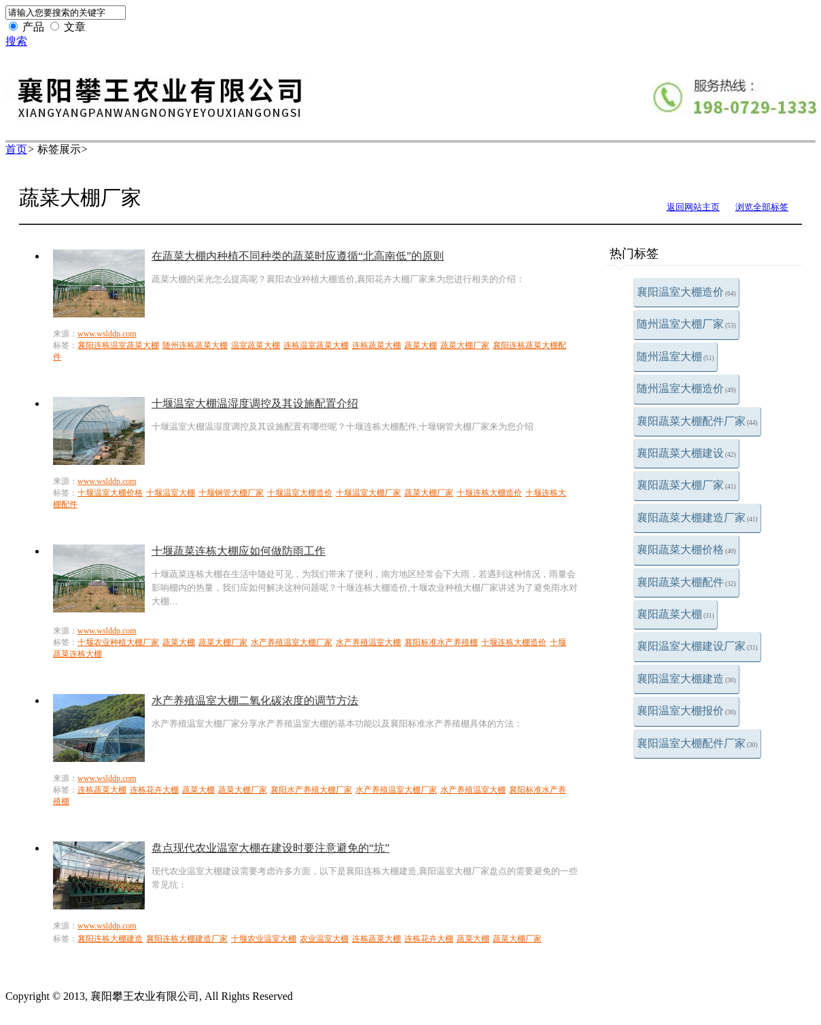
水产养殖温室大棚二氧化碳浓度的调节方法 (255, 700)
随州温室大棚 (675, 356)
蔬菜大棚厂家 (464, 345)
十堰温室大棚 (170, 493)
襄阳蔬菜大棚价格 (686, 549)
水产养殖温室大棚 (368, 642)
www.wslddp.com (107, 333)
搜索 (16, 41)
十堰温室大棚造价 (299, 493)
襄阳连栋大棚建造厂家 (187, 938)
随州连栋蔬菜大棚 (195, 345)
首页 (16, 149)
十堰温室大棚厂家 (368, 493)
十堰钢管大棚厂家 (231, 493)
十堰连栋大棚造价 (489, 493)
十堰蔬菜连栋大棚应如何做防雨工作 (239, 551)
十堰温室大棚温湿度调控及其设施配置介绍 (255, 403)
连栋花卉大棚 (154, 790)
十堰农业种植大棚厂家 (118, 642)
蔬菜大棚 (420, 345)
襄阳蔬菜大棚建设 (686, 453)
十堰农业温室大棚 (263, 938)
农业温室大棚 (324, 938)
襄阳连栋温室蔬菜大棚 (118, 345)
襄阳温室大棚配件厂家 (697, 743)
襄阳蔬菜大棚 (675, 614)
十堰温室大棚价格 (110, 493)
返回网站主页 (693, 207)
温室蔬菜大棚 (255, 345)
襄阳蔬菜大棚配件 (686, 582)
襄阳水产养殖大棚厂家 (311, 790)
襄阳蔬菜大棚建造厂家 (697, 517)
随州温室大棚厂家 (686, 324)
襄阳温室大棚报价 (686, 710)
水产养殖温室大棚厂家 (291, 642)
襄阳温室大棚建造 (686, 678)
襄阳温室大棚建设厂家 (697, 646)
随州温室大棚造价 (686, 388)
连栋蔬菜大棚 (376, 345)
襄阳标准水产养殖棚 (441, 642)
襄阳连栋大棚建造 (110, 938)
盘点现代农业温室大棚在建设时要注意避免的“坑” (270, 848)
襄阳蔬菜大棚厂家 (686, 485)
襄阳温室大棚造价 (686, 292)
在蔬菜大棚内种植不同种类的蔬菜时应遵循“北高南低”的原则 (298, 256)
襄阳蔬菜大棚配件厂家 (697, 421)
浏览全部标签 (761, 207)
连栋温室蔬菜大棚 (316, 345)
